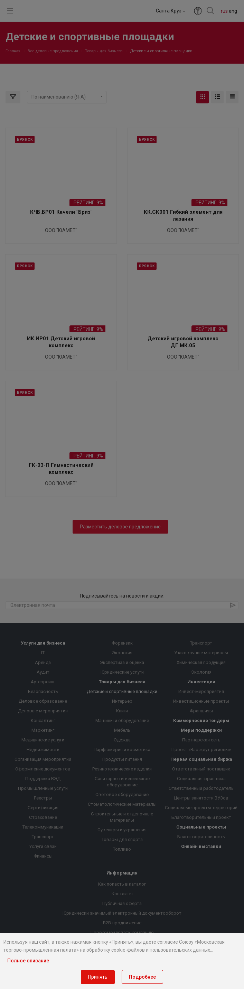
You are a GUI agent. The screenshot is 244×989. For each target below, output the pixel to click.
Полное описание (28, 960)
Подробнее (142, 977)
